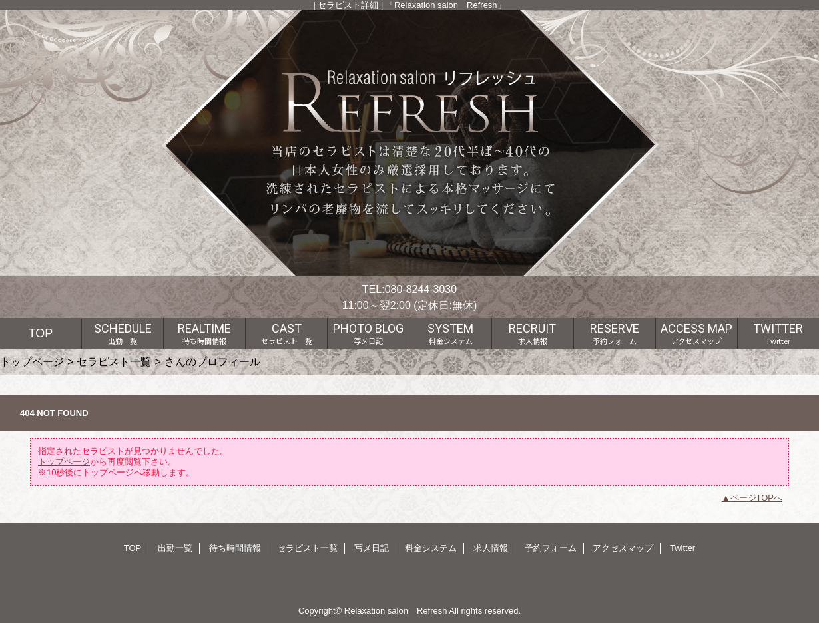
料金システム (431, 548)
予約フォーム (551, 548)
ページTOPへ (756, 498)
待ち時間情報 (235, 548)
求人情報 (490, 548)
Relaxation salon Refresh (395, 611)
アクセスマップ (623, 548)
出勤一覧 (175, 548)
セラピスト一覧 (114, 361)
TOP (41, 333)
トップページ (32, 361)
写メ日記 (371, 548)
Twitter (682, 548)
